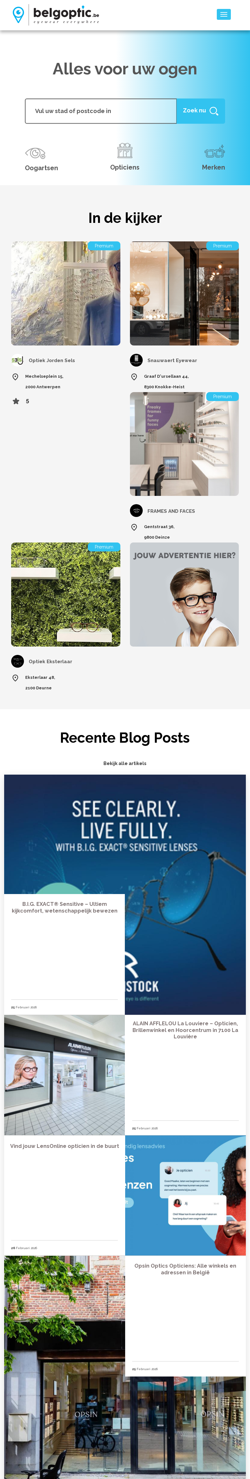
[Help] (201, 111)
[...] (101, 111)
